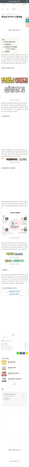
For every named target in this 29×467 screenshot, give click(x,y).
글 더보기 (14, 384)
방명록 (24, 4)
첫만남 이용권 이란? (9, 42)
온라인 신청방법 (11, 49)
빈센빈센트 (7, 14)
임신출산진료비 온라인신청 (6, 346)
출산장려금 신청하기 (5, 344)
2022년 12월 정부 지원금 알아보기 (7, 347)
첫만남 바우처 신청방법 (11, 17)
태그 (14, 4)
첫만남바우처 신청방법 (10, 47)
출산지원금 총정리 (4, 343)
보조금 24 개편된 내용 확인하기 (7, 349)
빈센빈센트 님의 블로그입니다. (9, 396)
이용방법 (6, 51)
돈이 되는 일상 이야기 (14, 1)
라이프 (3, 14)
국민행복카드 (8, 44)
